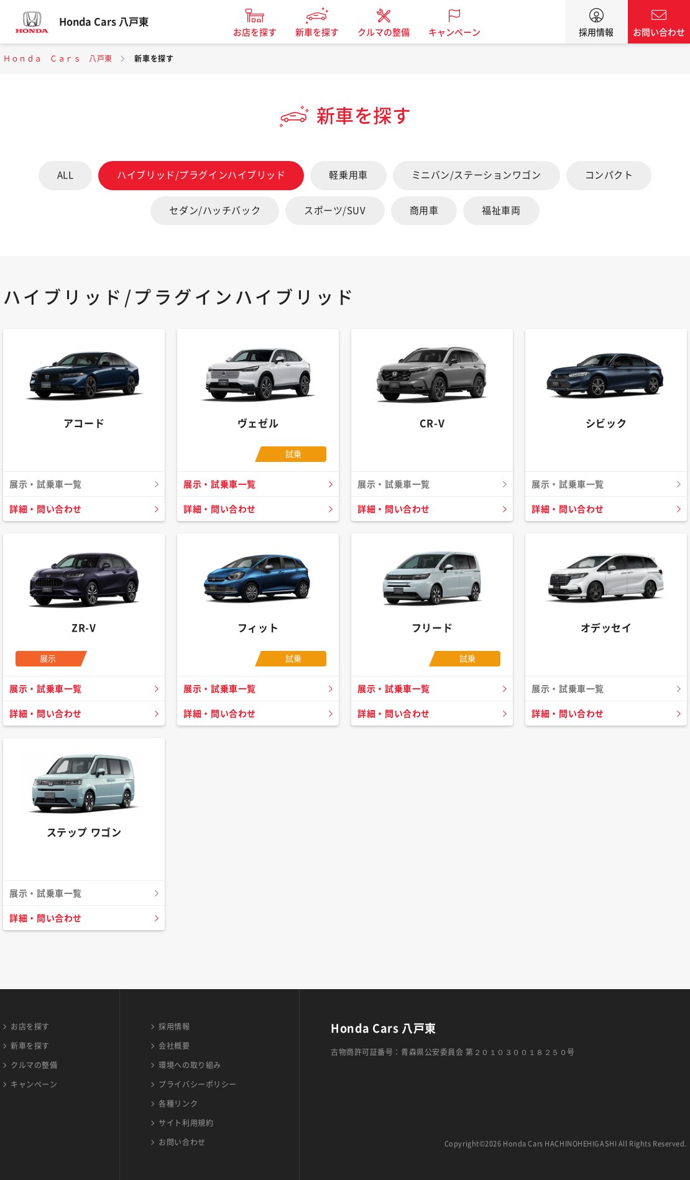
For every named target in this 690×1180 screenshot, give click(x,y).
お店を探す (266, 32)
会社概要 (174, 1045)
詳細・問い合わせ (48, 509)
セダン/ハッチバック (214, 210)
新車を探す (328, 32)
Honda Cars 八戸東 (115, 22)
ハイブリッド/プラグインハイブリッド (201, 175)
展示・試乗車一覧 (222, 484)
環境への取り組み (190, 1065)
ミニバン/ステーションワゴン (476, 175)
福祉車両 (501, 210)
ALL (65, 175)
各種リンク (178, 1103)
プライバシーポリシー (198, 1084)
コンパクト (609, 175)
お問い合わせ (659, 32)
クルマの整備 (395, 32)
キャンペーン (465, 32)
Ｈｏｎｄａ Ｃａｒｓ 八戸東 (58, 58)
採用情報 (596, 32)
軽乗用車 (348, 175)
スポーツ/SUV (335, 210)
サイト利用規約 (186, 1123)
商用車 (424, 210)
